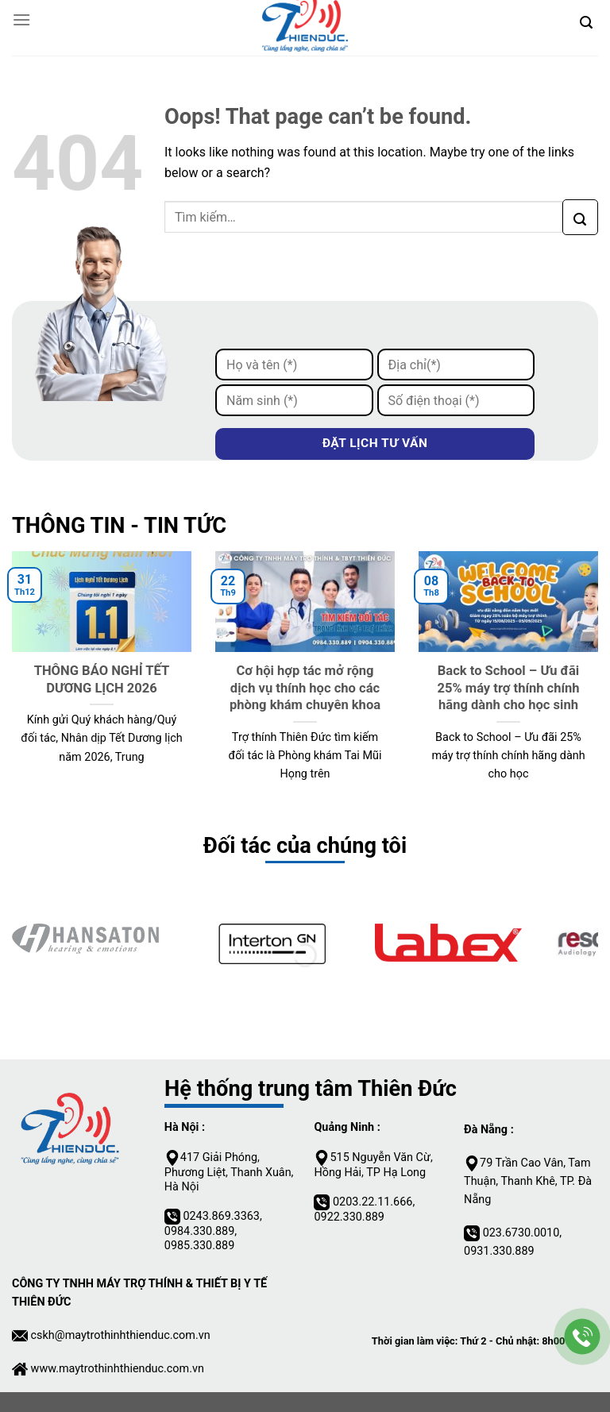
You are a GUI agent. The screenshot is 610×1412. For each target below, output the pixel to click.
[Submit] (580, 217)
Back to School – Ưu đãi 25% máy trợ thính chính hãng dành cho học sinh (508, 687)
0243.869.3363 (221, 1216)
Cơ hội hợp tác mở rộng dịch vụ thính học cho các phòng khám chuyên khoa (305, 687)
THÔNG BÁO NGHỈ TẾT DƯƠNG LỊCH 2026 (102, 679)
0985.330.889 (199, 1245)
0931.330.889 (499, 1251)
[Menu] (21, 19)
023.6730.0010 (521, 1233)
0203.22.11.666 (372, 1202)
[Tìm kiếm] (586, 20)
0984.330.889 (199, 1231)
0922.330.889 (349, 1217)
